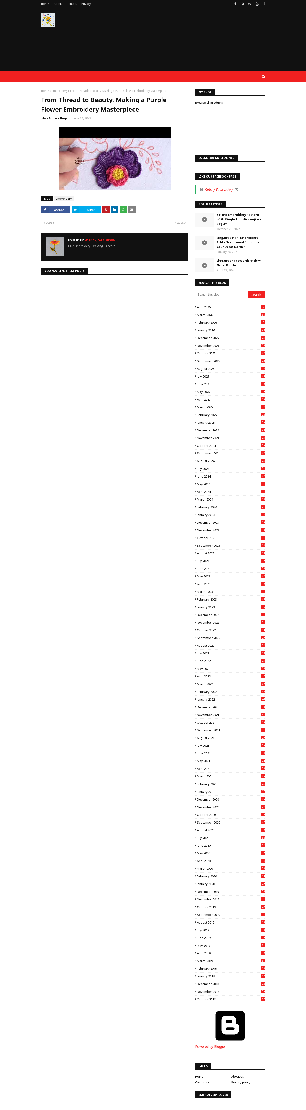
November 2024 (231, 438)
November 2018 (231, 992)
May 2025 (231, 392)
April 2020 (231, 861)
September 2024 (231, 453)
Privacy (86, 4)
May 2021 (231, 761)
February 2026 (231, 322)
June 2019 (231, 938)
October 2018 (231, 999)
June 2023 (231, 569)
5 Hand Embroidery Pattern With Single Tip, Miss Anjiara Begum (239, 219)
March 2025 (231, 407)
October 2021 (231, 722)
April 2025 (231, 399)
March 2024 (231, 499)
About (58, 4)
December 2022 (231, 615)
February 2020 (231, 876)
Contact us (202, 1082)
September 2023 (231, 545)
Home (45, 4)
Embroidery (59, 91)
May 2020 (231, 853)
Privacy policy (240, 1082)
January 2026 (231, 330)
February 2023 (231, 599)
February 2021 (231, 784)
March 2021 (231, 776)
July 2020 (231, 838)
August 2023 (231, 553)
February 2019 (231, 968)
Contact (72, 4)
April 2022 (231, 676)
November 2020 (231, 807)
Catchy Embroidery (219, 189)
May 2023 (231, 576)
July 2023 (231, 561)
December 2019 (231, 892)
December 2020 (231, 799)
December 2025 (231, 338)
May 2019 (231, 945)
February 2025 (231, 415)
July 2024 (231, 469)
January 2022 (231, 699)
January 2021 (231, 792)
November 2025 (231, 346)
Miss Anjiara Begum (55, 118)
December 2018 (231, 984)
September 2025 (231, 361)
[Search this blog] (221, 294)
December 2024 (231, 430)
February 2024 (231, 507)
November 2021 (231, 715)
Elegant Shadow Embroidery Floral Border (239, 262)
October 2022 (231, 630)
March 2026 (231, 315)
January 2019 (231, 976)
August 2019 (231, 922)
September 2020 (231, 822)
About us (237, 1076)
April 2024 (231, 492)
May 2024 (231, 484)
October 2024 (231, 445)
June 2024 (231, 476)
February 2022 (231, 692)
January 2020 (231, 884)
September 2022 (231, 638)
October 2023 (231, 538)
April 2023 (231, 584)
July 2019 (231, 930)
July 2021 (231, 745)
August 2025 (231, 369)
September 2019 (231, 915)
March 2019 (231, 961)
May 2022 (231, 669)
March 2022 (231, 684)
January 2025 (231, 422)
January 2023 (231, 607)
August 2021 (231, 738)
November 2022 (231, 622)
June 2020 (231, 845)
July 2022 (231, 653)
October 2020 (231, 815)
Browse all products (209, 102)
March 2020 (231, 868)
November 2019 (231, 899)
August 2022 (231, 645)
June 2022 (231, 661)
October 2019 (231, 907)
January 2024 (231, 515)
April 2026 (231, 307)
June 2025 (231, 384)
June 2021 (231, 753)
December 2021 (231, 707)
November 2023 (231, 530)
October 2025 (231, 353)
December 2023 (231, 522)
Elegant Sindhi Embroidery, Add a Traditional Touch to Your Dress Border (238, 242)
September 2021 (231, 730)
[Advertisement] (180, 42)
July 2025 (231, 376)
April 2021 (231, 768)
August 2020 (231, 830)
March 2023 (231, 592)
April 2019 (231, 953)
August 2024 (231, 461)
